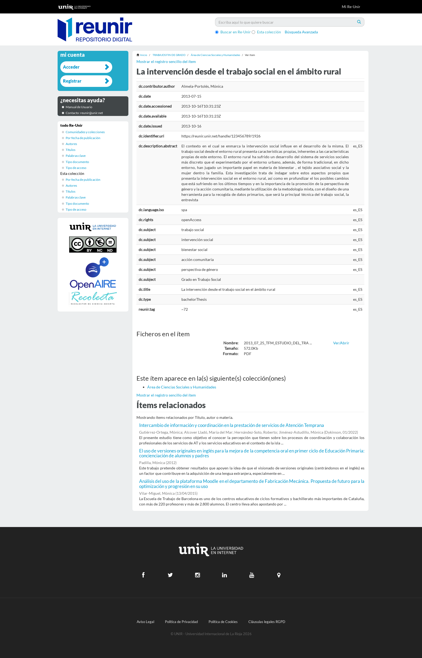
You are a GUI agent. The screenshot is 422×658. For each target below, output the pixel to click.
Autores (71, 144)
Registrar (72, 80)
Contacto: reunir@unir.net (84, 113)
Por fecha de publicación (83, 138)
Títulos (70, 150)
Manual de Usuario (79, 107)
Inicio (143, 54)
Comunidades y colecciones (85, 132)
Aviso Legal (145, 622)
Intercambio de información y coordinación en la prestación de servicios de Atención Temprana (231, 425)
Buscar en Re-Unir (233, 32)
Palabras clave (76, 156)
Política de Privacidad (181, 622)
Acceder (71, 66)
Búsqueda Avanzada (301, 32)
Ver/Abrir (341, 343)
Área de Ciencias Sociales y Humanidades (215, 54)
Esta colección (266, 32)
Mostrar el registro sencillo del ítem (166, 61)
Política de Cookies (223, 622)
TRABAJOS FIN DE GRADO (169, 54)
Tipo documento (77, 162)
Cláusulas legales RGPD (266, 622)
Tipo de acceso (76, 168)
